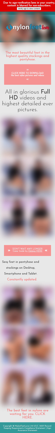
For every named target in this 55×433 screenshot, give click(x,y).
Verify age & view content (29, 8)
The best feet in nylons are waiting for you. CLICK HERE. (27, 414)
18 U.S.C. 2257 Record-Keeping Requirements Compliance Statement (28, 427)
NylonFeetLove (22, 426)
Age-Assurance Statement (34, 429)
